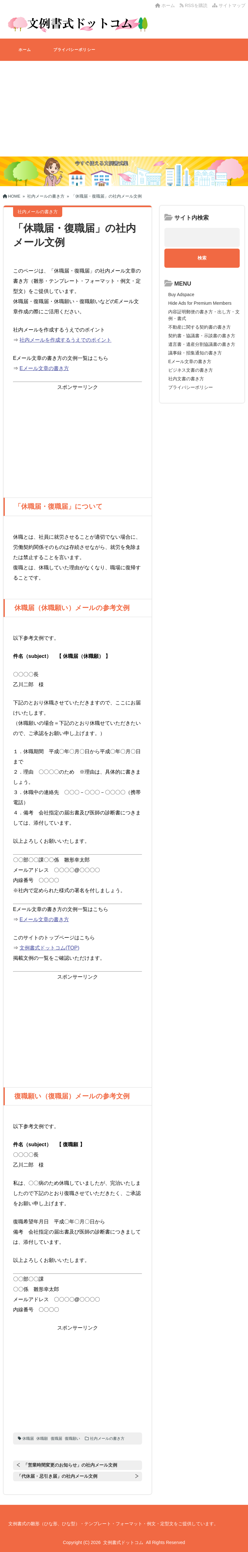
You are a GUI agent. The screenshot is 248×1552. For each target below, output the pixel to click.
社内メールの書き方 (107, 1438)
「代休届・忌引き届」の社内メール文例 (57, 1476)
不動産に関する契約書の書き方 (199, 327)
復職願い (72, 1438)
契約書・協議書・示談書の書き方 (201, 335)
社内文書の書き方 (186, 378)
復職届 (56, 1438)
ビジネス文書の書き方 (190, 370)
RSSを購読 (195, 5)
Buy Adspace (181, 294)
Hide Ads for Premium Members (199, 303)
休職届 (28, 1438)
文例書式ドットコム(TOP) (49, 948)
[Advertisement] (124, 108)
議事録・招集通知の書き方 (195, 352)
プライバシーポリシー (74, 49)
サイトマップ (228, 5)
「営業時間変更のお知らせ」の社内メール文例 (70, 1465)
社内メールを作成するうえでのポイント (65, 340)
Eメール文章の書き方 (44, 368)
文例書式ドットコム (123, 1542)
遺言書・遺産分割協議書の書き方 (201, 344)
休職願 (42, 1438)
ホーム (165, 5)
